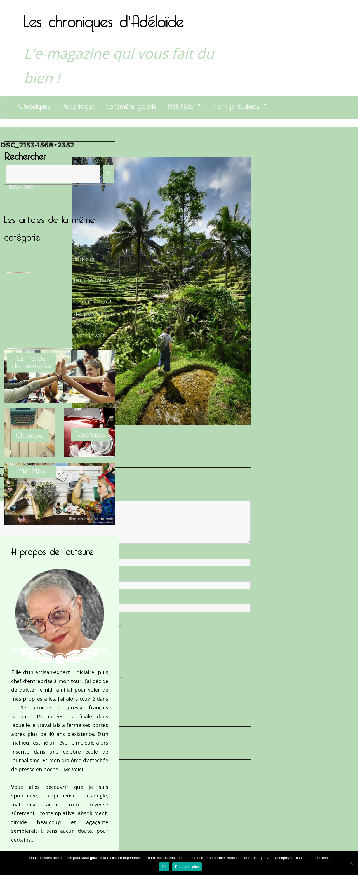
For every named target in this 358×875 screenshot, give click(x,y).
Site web (6, 599)
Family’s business (236, 104)
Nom (4, 554)
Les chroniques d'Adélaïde (104, 17)
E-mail (6, 577)
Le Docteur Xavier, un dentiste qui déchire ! (59, 301)
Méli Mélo (181, 104)
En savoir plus (187, 867)
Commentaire (11, 497)
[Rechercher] (108, 174)
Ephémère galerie (131, 104)
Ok (164, 867)
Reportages (78, 104)
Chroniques (34, 104)
